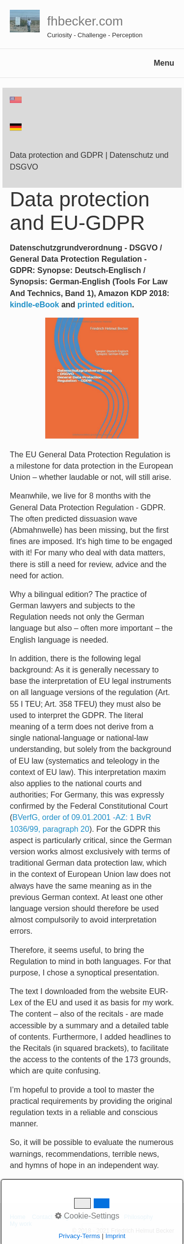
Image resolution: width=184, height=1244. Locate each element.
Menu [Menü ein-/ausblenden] (164, 63)
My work (21, 1223)
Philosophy (138, 1217)
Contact (42, 1217)
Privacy (107, 1217)
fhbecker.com (85, 21)
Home (18, 1217)
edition (118, 304)
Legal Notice (75, 1217)
